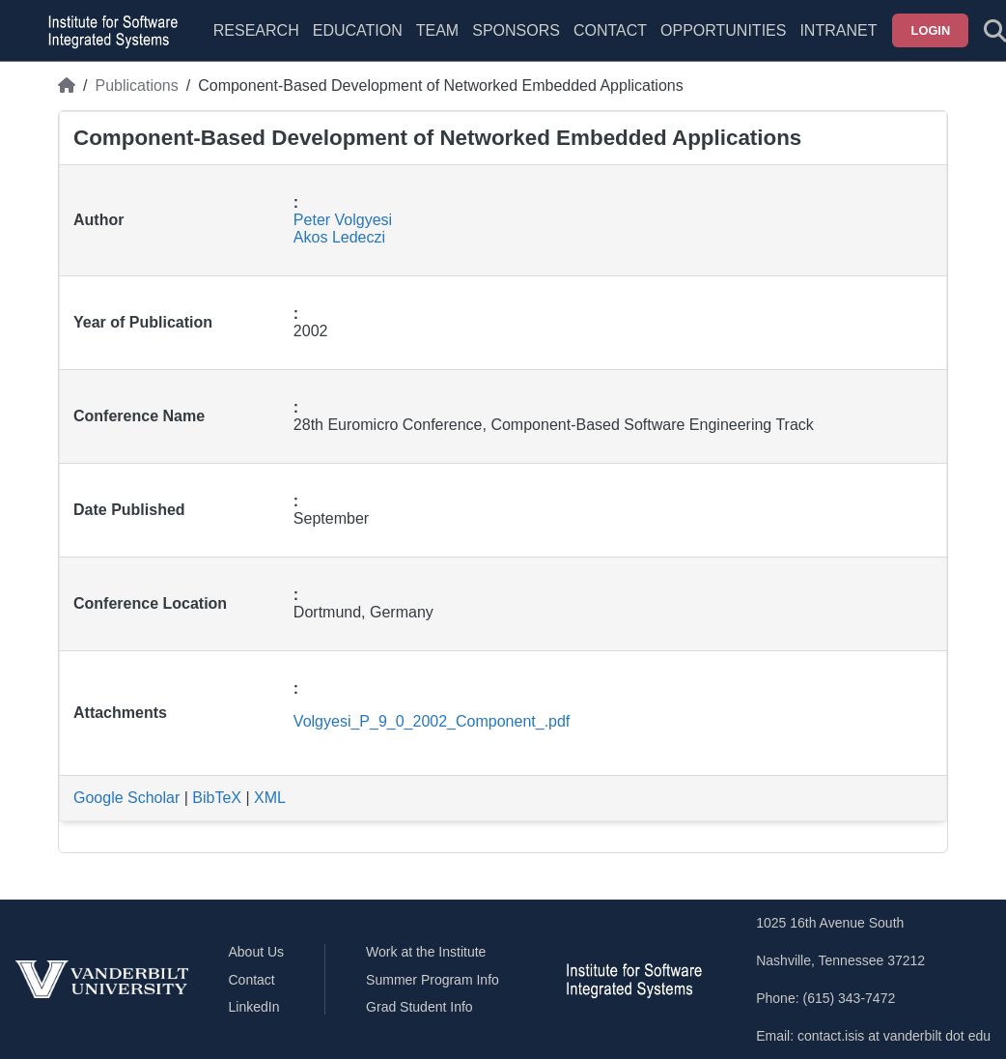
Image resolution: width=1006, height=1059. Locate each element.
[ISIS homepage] (108, 31)
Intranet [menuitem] (838, 30)
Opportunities (723, 30)
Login (931, 30)
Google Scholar (126, 797)
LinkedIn (254, 1007)
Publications (136, 85)
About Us (257, 951)
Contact (610, 30)
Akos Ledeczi (339, 237)
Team (437, 30)
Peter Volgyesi (342, 220)
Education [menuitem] (358, 30)
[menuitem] (437, 42)
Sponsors (516, 30)
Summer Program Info (432, 979)
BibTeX (216, 797)
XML (270, 797)
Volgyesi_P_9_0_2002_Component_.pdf (431, 721)
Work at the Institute (426, 951)
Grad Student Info (419, 1007)
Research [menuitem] (256, 30)
